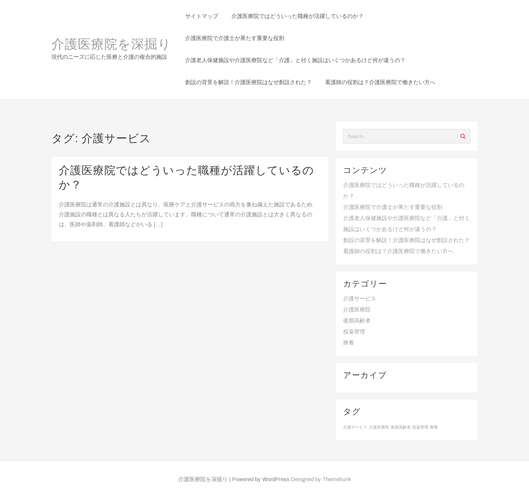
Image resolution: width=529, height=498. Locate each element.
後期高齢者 (357, 321)
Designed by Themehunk (321, 479)
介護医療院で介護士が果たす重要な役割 (392, 207)
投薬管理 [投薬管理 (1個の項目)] (420, 427)
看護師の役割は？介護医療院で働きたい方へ (398, 251)
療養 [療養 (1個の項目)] (434, 427)
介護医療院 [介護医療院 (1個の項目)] (379, 427)
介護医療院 (357, 310)
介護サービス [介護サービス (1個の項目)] (355, 427)
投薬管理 (354, 332)
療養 (348, 343)
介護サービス (359, 299)
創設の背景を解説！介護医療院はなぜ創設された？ (406, 240)
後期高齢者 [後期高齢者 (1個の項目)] (401, 427)
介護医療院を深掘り (111, 45)
